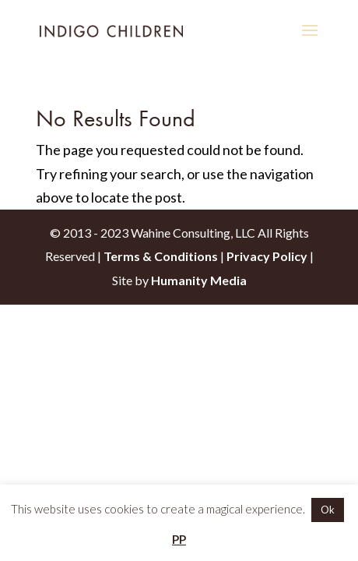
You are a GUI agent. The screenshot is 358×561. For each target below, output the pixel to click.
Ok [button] (328, 509)
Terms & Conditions (161, 256)
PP (179, 539)
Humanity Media (199, 280)
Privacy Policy (266, 256)
